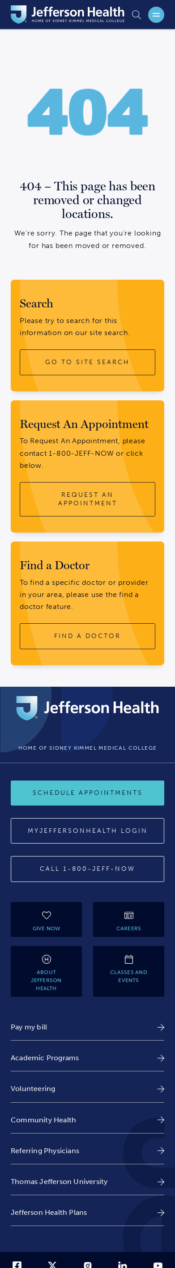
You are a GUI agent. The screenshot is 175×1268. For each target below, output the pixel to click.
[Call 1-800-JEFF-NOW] (87, 869)
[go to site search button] (87, 362)
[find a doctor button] (87, 636)
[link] (87, 1027)
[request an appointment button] (87, 499)
